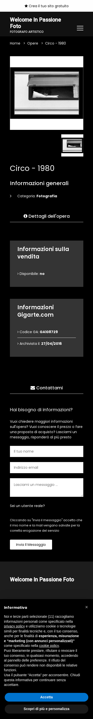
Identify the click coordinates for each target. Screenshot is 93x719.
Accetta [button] (46, 697)
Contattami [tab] (47, 388)
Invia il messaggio (31, 544)
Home (15, 43)
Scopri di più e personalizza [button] (46, 709)
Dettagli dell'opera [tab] (47, 216)
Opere (32, 43)
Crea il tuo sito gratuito (47, 5)
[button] (87, 607)
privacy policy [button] (14, 626)
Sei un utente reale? (27, 506)
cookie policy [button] (49, 646)
